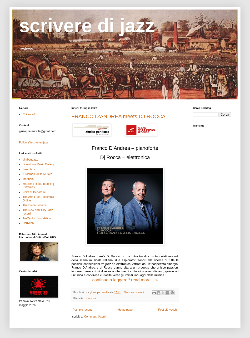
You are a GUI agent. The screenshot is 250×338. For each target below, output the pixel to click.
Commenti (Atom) (95, 316)
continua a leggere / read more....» (125, 280)
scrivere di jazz (87, 25)
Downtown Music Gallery (38, 164)
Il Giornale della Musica (37, 174)
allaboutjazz (30, 159)
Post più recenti (82, 309)
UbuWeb (28, 223)
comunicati (91, 298)
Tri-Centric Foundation (37, 218)
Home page (125, 309)
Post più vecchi (167, 309)
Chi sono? (29, 114)
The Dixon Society (34, 205)
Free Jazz (29, 169)
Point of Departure (34, 192)
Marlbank (28, 179)
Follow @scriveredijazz (33, 142)
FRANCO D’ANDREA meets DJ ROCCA (118, 116)
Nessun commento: (135, 292)
